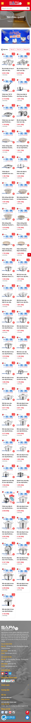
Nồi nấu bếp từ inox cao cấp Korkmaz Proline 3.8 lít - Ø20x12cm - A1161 (8, 456)
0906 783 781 (12, 647)
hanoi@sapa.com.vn (11, 662)
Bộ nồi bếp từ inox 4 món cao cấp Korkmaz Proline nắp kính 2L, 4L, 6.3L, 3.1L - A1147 (23, 69)
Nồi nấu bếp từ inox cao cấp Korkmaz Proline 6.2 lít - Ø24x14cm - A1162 (22, 507)
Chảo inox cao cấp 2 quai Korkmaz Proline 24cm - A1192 (8, 121)
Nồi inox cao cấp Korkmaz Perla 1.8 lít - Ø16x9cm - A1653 (22, 353)
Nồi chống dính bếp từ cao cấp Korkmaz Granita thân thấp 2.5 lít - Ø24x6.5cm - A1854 (23, 147)
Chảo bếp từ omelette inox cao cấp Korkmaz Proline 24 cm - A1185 (7, 172)
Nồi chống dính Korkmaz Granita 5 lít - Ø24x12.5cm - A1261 (7, 224)
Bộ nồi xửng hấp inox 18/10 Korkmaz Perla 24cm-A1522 (8, 559)
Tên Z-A (19, 49)
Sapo (19, 721)
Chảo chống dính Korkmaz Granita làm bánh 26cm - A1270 (7, 147)
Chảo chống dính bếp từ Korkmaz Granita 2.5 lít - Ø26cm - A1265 (7, 250)
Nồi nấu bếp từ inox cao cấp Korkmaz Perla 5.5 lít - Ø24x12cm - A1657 (8, 327)
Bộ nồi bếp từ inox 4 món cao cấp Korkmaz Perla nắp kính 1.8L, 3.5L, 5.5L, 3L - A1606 (8, 69)
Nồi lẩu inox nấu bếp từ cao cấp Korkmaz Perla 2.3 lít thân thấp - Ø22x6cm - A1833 (7, 301)
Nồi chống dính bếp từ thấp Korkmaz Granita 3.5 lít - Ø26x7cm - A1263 (22, 198)
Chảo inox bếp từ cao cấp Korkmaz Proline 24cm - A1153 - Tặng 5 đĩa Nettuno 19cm (7, 507)
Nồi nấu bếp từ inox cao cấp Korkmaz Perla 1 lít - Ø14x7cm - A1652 (8, 378)
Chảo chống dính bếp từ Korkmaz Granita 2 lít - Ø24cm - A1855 (22, 250)
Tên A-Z (12, 49)
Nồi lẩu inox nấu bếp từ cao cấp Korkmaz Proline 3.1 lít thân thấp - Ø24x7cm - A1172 (7, 404)
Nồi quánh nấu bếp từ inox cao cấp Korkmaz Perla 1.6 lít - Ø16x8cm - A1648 (22, 378)
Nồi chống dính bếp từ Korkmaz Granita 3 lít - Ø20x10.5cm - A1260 (8, 198)
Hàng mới (26, 49)
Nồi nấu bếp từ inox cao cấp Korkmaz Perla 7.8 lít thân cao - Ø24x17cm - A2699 (8, 610)
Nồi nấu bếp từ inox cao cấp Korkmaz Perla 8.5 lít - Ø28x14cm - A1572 (8, 584)
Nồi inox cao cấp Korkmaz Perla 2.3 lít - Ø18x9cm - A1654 (7, 275)
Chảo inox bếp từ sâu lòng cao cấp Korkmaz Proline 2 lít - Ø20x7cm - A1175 (22, 95)
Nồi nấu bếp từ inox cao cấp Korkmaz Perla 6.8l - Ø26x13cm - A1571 (22, 559)
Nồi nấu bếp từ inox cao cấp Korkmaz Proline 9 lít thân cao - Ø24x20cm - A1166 (22, 533)
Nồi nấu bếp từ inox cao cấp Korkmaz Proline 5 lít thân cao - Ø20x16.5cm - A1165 (8, 533)
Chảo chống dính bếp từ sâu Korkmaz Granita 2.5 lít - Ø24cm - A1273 (23, 224)
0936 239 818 (12, 659)
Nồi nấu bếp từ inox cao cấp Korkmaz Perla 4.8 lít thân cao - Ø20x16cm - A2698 (22, 584)
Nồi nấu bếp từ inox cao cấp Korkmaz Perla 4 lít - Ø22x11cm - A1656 (22, 327)
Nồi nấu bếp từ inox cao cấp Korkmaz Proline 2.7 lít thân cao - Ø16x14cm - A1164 (22, 430)
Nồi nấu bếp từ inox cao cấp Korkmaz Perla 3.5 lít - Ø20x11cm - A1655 (8, 353)
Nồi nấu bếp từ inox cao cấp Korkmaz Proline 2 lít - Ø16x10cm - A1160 (22, 456)
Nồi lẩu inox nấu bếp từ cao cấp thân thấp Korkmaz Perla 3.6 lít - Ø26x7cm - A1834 (23, 275)
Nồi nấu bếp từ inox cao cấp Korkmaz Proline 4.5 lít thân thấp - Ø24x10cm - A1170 (22, 404)
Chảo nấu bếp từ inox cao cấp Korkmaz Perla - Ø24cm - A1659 (22, 172)
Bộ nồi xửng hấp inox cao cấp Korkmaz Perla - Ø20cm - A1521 (21, 121)
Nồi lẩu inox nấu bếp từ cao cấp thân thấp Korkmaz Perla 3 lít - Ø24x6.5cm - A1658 (23, 301)
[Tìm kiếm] (28, 8)
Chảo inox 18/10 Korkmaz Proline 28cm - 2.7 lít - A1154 (7, 95)
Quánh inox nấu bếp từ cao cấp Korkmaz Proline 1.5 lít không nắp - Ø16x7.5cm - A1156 (23, 481)
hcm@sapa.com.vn (11, 649)
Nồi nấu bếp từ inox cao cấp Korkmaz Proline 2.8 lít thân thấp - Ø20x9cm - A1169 (8, 430)
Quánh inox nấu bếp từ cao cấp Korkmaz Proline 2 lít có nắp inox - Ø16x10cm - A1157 (8, 481)
